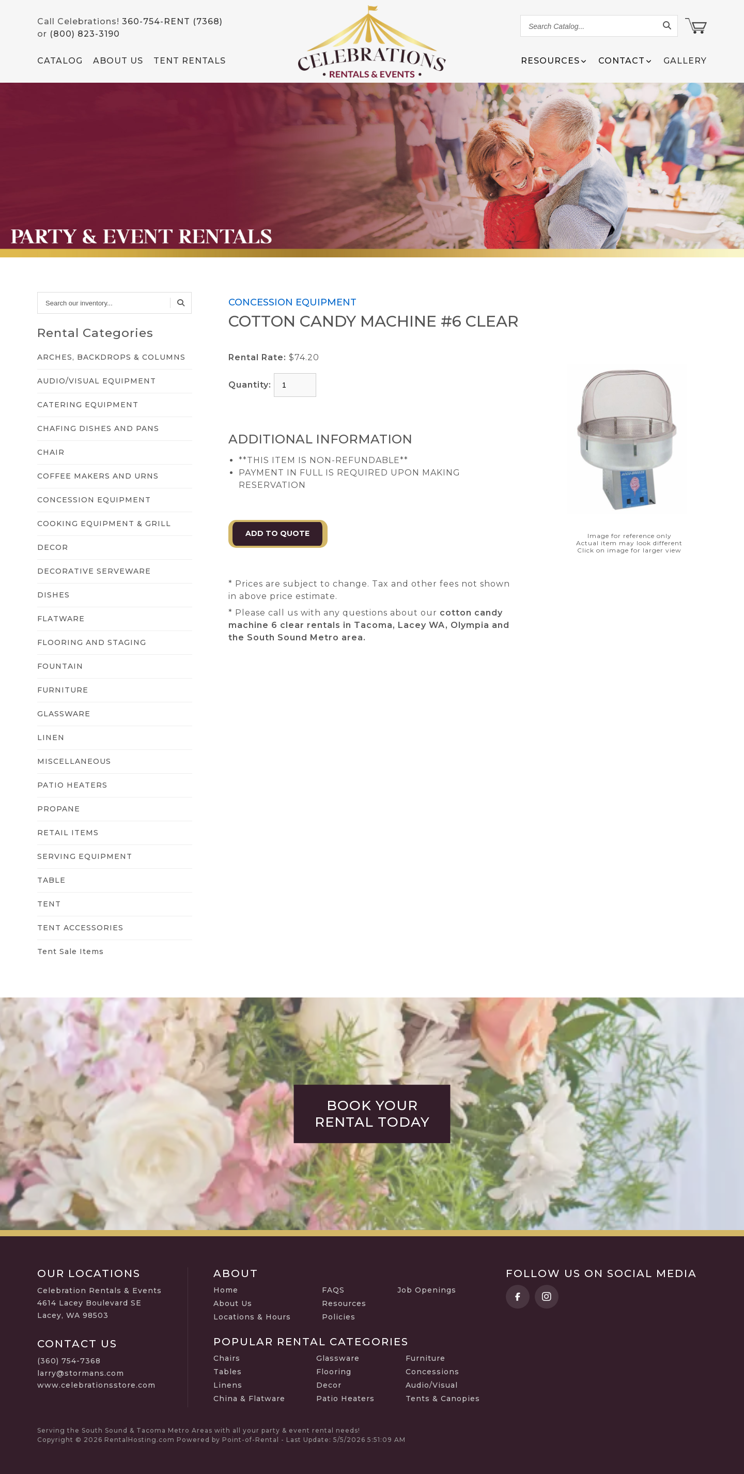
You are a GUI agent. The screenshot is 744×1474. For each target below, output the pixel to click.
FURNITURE (62, 690)
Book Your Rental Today (372, 1114)
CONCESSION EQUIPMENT (94, 499)
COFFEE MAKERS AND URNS (98, 476)
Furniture (425, 1358)
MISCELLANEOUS (74, 761)
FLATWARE (61, 618)
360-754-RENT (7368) (172, 21)
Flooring (333, 1371)
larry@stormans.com (80, 1373)
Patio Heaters (345, 1398)
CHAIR (51, 452)
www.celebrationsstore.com (96, 1385)
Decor (329, 1385)
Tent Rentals (189, 61)
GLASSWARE (63, 713)
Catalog (60, 61)
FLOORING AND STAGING (91, 642)
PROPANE (58, 808)
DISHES (53, 595)
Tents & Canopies (443, 1398)
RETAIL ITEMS (68, 832)
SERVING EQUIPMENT (84, 856)
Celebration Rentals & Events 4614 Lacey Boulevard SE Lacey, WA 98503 (99, 1303)
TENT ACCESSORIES (80, 927)
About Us (118, 61)
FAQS (333, 1290)
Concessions (432, 1371)
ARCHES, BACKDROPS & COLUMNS (111, 357)
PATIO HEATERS (72, 785)
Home (225, 1290)
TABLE (51, 880)
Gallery (685, 61)
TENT (49, 904)
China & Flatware (249, 1398)
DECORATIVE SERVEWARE (94, 571)
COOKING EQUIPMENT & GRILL (104, 523)
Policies (338, 1317)
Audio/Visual (432, 1385)
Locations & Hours (252, 1317)
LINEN (51, 737)
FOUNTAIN (60, 666)
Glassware (338, 1358)
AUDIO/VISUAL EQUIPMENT (96, 381)
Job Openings (426, 1290)
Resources (344, 1303)
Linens (227, 1385)
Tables (227, 1371)
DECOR (52, 547)
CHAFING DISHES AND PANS (98, 428)
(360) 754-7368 (69, 1360)
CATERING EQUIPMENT (87, 404)
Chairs (226, 1358)
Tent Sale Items (70, 951)
